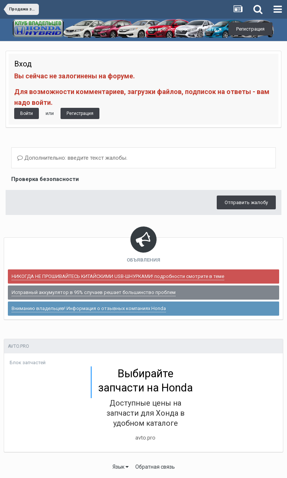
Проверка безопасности (45, 179)
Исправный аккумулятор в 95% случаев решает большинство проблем (94, 292)
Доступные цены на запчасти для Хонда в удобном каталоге (146, 413)
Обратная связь (155, 467)
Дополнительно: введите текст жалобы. (72, 157)
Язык (120, 467)
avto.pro (145, 437)
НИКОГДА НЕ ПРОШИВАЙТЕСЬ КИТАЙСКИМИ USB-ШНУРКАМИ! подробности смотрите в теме (118, 276)
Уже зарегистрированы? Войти (183, 29)
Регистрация (250, 29)
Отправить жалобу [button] (246, 202)
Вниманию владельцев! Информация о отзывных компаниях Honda (89, 308)
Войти (26, 113)
